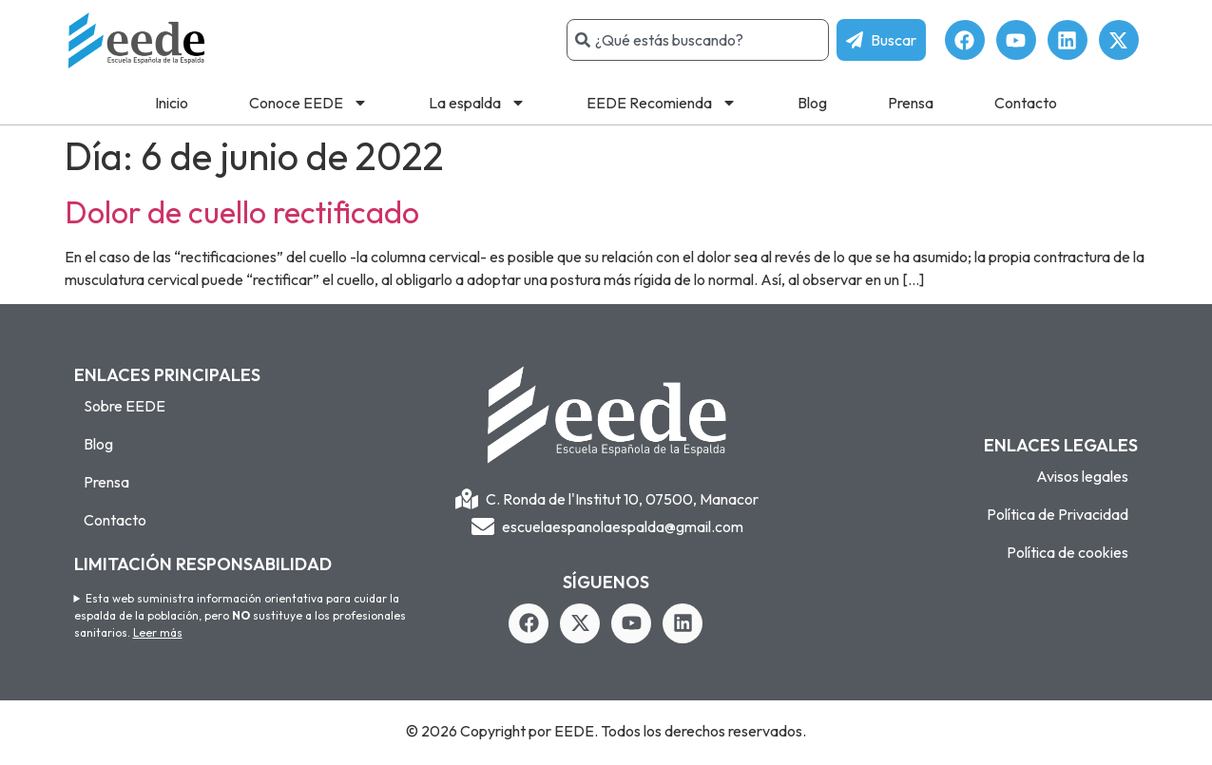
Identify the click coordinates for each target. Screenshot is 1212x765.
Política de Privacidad (1057, 514)
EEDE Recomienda (662, 103)
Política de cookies (1067, 552)
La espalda (477, 103)
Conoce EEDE (308, 103)
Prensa (910, 102)
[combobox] (698, 40)
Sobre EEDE (124, 405)
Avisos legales (1082, 476)
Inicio (171, 102)
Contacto (1025, 102)
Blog (812, 102)
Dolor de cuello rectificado (242, 212)
